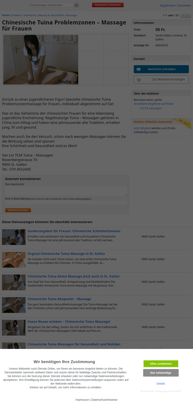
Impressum (82, 399)
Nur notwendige (160, 372)
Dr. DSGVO (176, 391)
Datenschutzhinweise (104, 399)
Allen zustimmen (161, 363)
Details (161, 383)
